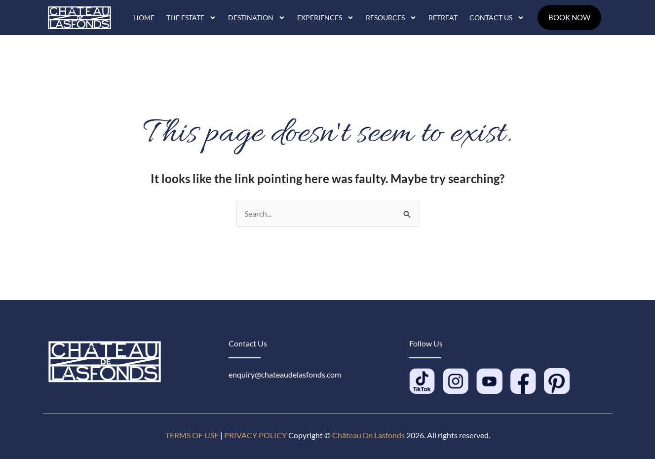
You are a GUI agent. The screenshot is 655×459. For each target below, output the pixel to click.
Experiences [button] (325, 17)
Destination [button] (256, 17)
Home (143, 17)
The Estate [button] (191, 17)
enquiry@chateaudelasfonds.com (285, 374)
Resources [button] (391, 17)
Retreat (443, 17)
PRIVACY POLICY (255, 435)
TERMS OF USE (192, 435)
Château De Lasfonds (368, 435)
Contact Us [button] (496, 17)
